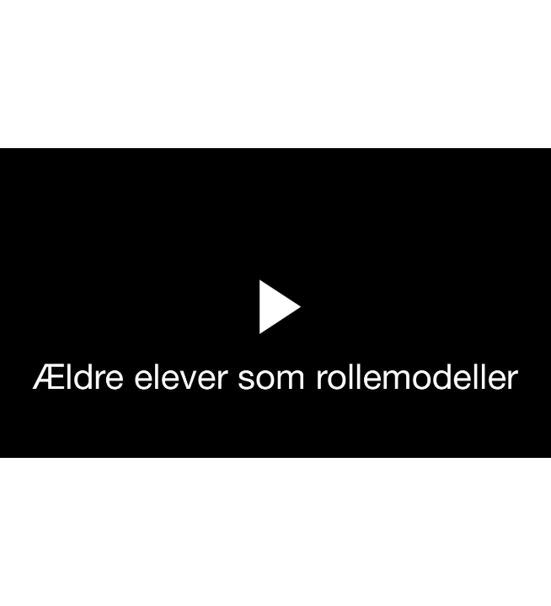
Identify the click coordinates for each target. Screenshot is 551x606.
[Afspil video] (275, 345)
